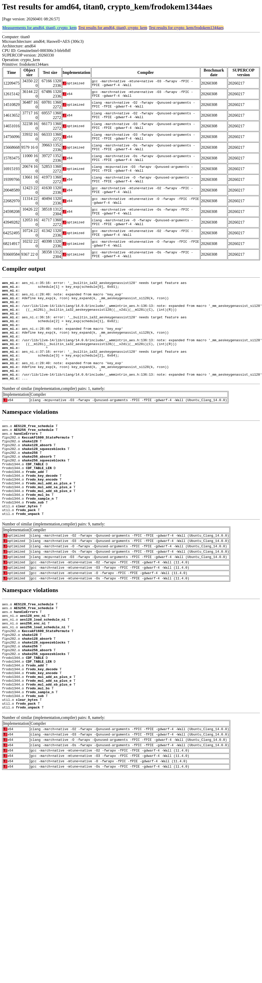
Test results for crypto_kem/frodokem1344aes (186, 27)
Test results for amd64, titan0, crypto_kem (112, 27)
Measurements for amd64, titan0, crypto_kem (39, 27)
